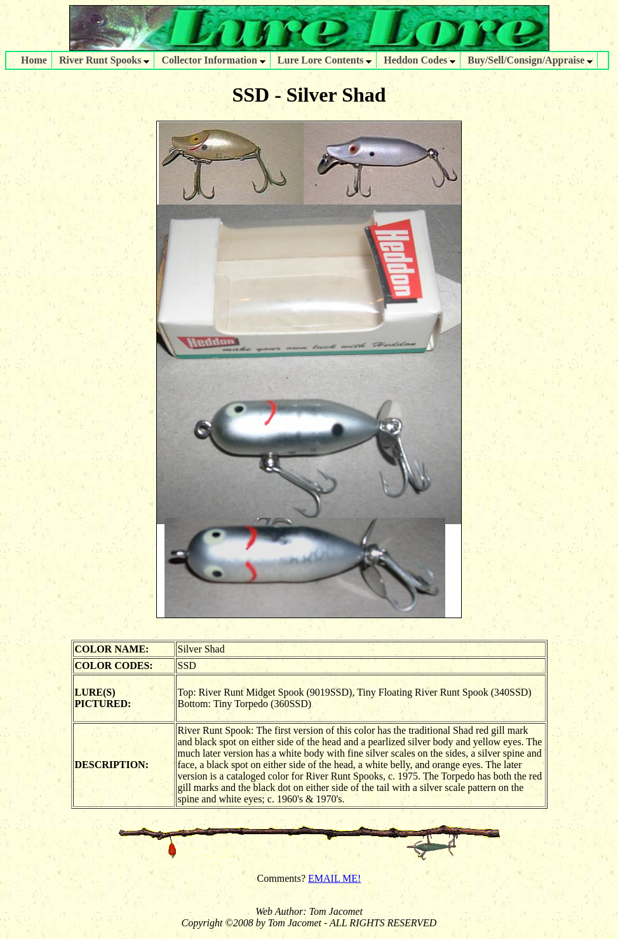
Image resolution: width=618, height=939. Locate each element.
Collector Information (213, 60)
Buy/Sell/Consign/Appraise (530, 60)
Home (34, 60)
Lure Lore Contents (325, 60)
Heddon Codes (419, 60)
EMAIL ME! (334, 878)
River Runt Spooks (104, 60)
